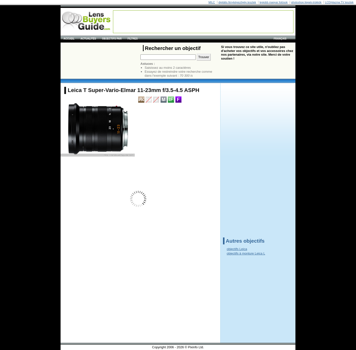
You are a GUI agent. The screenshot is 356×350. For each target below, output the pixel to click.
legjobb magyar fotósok (274, 2)
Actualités (88, 38)
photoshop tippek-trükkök (306, 2)
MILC (211, 2)
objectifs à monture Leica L (246, 253)
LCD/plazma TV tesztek (339, 2)
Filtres (133, 38)
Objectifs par (112, 38)
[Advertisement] (203, 22)
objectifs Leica (237, 249)
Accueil (69, 38)
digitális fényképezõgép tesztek (237, 2)
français (280, 38)
